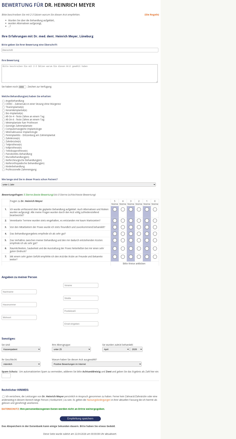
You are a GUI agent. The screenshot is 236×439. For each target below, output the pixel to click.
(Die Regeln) (152, 14)
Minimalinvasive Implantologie (21, 132)
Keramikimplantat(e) (16, 110)
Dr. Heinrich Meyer (70, 4)
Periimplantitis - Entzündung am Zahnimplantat (30, 135)
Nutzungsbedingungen (99, 399)
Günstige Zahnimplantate (18, 125)
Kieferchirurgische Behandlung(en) (23, 160)
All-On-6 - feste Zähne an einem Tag (24, 119)
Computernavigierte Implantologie (23, 128)
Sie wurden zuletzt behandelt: (117, 345)
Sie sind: (6, 345)
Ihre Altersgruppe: (61, 345)
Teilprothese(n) (13, 144)
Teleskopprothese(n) (16, 150)
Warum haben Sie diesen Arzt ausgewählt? (74, 359)
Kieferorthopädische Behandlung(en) (24, 163)
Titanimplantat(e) (14, 107)
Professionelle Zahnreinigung (20, 169)
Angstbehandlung (14, 100)
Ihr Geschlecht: (9, 359)
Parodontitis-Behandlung (18, 153)
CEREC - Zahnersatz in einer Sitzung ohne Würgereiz (33, 103)
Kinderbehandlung (15, 166)
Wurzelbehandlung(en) (17, 157)
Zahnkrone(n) (12, 138)
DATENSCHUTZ (10, 408)
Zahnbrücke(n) (13, 141)
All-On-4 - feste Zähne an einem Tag (24, 116)
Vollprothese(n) (13, 147)
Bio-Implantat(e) (14, 113)
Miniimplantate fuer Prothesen (21, 122)
